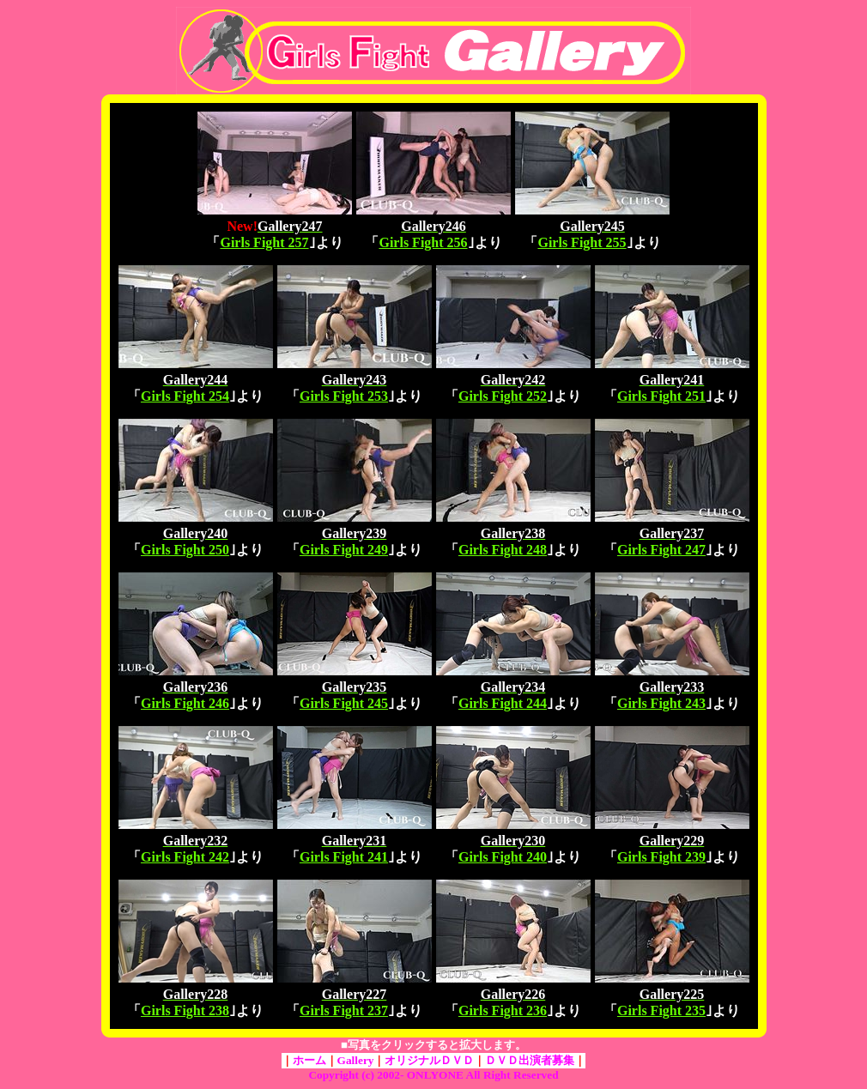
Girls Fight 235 (661, 1010)
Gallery (355, 1060)
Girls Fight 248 (502, 549)
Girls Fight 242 (185, 857)
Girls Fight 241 (344, 857)
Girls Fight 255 (581, 242)
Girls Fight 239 (661, 857)
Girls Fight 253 (344, 396)
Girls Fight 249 (344, 549)
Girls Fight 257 (264, 242)
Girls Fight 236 (502, 1010)
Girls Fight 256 (423, 242)
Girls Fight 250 (185, 549)
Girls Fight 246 (185, 703)
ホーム (309, 1060)
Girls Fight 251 (661, 396)
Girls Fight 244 (502, 703)
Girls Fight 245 (344, 703)
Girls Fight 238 (185, 1010)
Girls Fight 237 (344, 1010)
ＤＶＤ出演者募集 (529, 1060)
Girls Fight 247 (661, 549)
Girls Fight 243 (661, 703)
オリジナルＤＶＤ (429, 1060)
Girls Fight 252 (502, 396)
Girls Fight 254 (185, 396)
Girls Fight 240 (502, 857)
